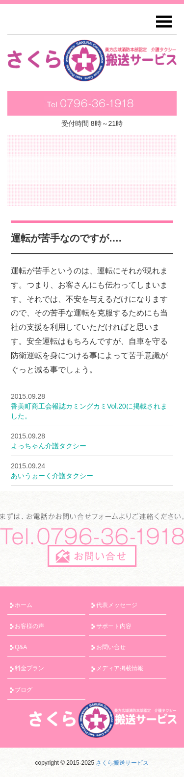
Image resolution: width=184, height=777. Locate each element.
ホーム (23, 605)
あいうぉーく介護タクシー (52, 476)
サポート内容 (113, 626)
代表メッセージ (116, 605)
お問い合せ (111, 647)
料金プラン (29, 668)
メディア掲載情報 (119, 668)
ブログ (23, 689)
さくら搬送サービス (122, 762)
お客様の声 (29, 626)
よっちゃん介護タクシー (48, 446)
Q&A (21, 647)
